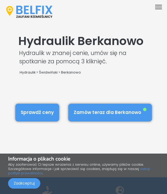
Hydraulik (27, 72)
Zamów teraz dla (110, 112)
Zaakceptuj (24, 183)
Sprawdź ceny (37, 112)
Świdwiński (48, 72)
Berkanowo (71, 72)
